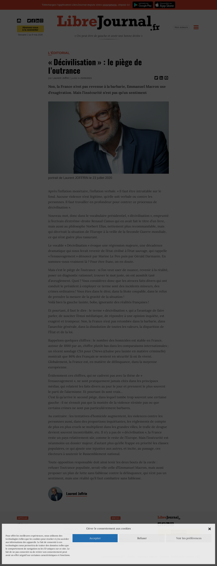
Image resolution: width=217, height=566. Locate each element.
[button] (209, 528)
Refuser (142, 538)
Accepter (95, 538)
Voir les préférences (188, 538)
